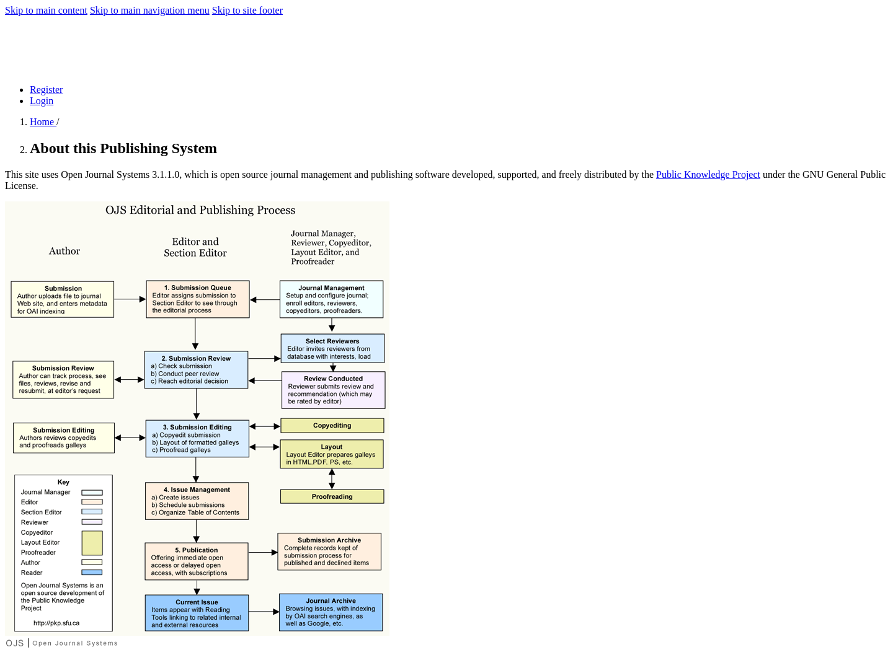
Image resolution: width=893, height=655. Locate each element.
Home (43, 121)
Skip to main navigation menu (150, 10)
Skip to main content (46, 10)
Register (46, 89)
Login (41, 100)
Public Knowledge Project (708, 174)
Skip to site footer (247, 10)
